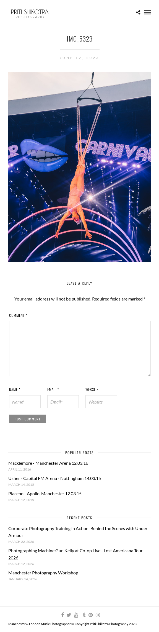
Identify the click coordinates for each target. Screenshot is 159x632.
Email (53, 389)
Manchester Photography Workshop (43, 572)
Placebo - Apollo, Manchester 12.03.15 (45, 493)
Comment (18, 315)
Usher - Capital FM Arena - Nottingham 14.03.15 (54, 478)
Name (14, 389)
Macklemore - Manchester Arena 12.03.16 (48, 463)
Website (91, 389)
